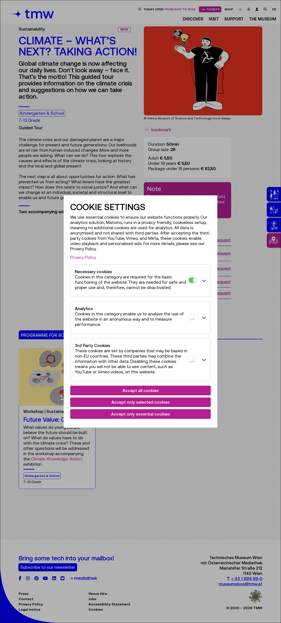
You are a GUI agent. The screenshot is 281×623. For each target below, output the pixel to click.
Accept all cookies (140, 390)
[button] (203, 280)
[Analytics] (193, 317)
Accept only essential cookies (140, 414)
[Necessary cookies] (193, 280)
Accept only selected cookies (140, 402)
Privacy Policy (83, 257)
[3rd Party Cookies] (193, 359)
